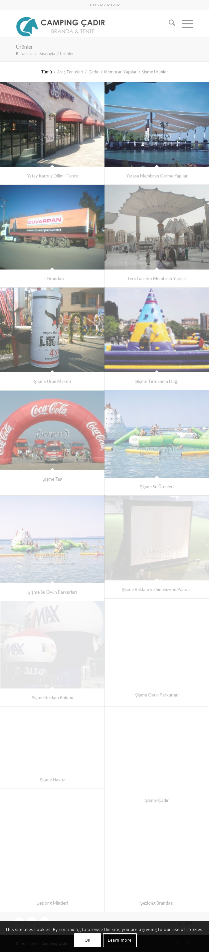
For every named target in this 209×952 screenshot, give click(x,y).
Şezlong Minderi (52, 903)
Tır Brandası (52, 278)
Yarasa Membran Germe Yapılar (157, 175)
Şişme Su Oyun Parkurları (52, 592)
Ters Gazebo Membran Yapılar (156, 278)
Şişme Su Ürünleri (157, 486)
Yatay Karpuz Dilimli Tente (52, 175)
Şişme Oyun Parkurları (156, 694)
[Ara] (168, 23)
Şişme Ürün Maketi (52, 381)
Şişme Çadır (156, 800)
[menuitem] (168, 23)
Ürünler (24, 46)
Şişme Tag (52, 479)
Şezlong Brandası (157, 903)
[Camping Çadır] (87, 23)
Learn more (120, 940)
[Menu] (184, 23)
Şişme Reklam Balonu (52, 697)
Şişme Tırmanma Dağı (156, 381)
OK (88, 940)
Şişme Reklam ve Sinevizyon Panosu (157, 589)
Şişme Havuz (52, 779)
